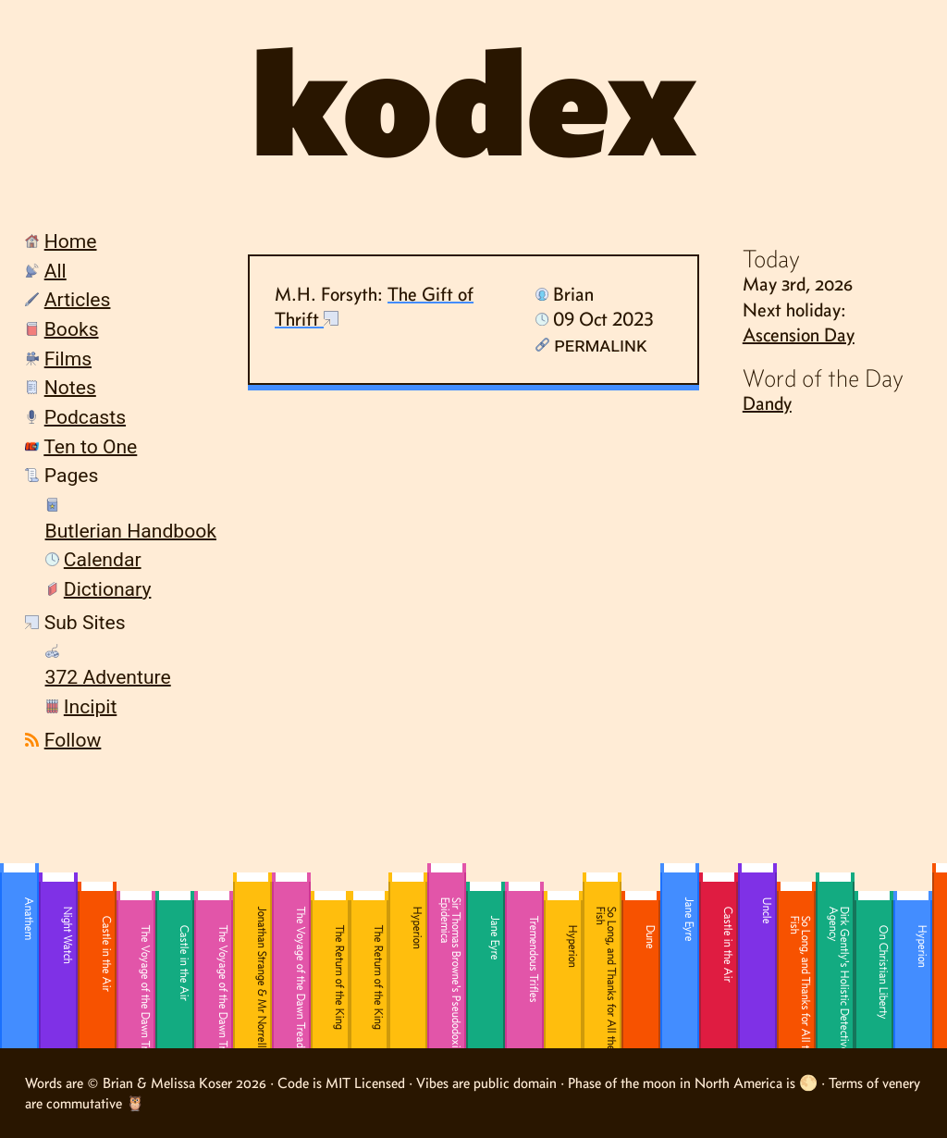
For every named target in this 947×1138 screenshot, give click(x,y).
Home (70, 241)
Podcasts (85, 416)
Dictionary (108, 588)
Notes (70, 387)
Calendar (102, 559)
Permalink (590, 344)
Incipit (90, 706)
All (55, 270)
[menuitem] (101, 243)
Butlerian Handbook (130, 530)
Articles (77, 299)
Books (71, 328)
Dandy (767, 402)
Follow (73, 739)
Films (68, 358)
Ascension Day (799, 334)
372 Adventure (108, 676)
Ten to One (90, 446)
